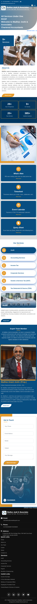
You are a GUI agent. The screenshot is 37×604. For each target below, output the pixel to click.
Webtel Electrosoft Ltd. (22, 602)
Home (2, 539)
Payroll (3, 568)
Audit (2, 558)
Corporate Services (6, 566)
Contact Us (4, 552)
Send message (11, 462)
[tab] (18, 250)
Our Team (3, 545)
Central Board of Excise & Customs (10, 587)
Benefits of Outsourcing (7, 571)
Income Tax (4, 563)
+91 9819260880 (5, 1)
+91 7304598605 (14, 1)
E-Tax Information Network (8, 579)
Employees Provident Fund (8, 584)
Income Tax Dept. (5, 576)
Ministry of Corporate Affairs (8, 582)
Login (33, 5)
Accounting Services (6, 560)
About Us (3, 542)
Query (2, 550)
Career (3, 547)
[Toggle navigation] (33, 7)
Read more (8, 95)
